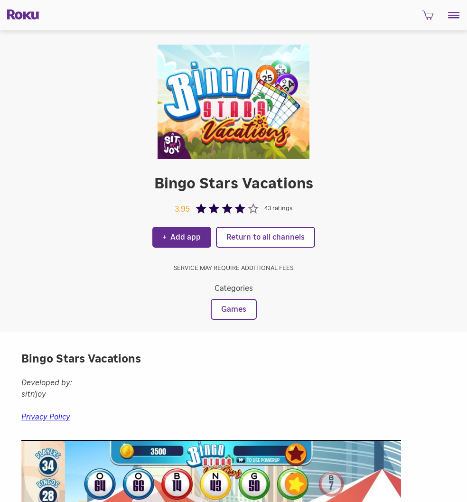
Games (233, 309)
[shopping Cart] (428, 18)
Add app (182, 237)
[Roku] (20, 14)
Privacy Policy (45, 417)
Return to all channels (265, 237)
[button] (454, 15)
